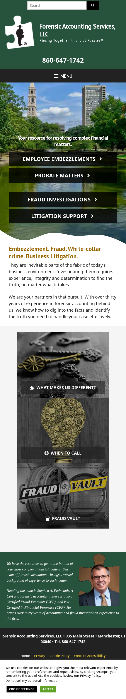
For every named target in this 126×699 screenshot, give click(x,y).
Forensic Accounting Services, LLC (77, 30)
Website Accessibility (90, 655)
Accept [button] (48, 689)
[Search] (93, 5)
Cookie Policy (59, 655)
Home (25, 655)
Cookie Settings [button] (21, 689)
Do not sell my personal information (32, 680)
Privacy (39, 655)
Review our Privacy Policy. (82, 675)
